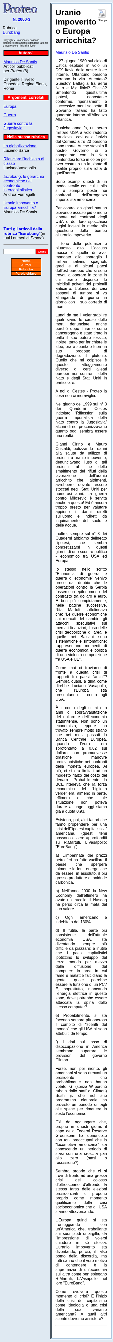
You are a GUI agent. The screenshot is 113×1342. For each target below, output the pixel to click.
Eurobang (11, 32)
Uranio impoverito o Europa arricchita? (21, 205)
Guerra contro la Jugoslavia (18, 125)
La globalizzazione (20, 146)
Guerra (10, 115)
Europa (10, 106)
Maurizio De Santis (20, 62)
